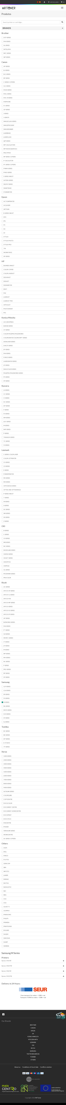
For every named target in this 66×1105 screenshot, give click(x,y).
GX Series (7, 634)
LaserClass (7, 137)
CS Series (7, 462)
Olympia (6, 910)
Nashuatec (7, 887)
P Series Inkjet (9, 494)
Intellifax (7, 49)
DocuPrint (8, 815)
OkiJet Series (8, 558)
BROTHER (33, 1025)
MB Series (7, 542)
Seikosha (7, 938)
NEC (5, 891)
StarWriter (8, 192)
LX (4, 233)
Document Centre (10, 807)
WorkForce (8, 252)
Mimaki (6, 879)
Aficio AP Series (9, 591)
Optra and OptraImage (12, 490)
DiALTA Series (8, 345)
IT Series (6, 642)
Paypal (24, 1073)
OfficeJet (7, 305)
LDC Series (7, 421)
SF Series (6, 718)
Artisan (6, 209)
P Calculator (8, 160)
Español (40, 2)
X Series (6, 505)
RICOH (33, 1048)
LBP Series (7, 141)
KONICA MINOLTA (33, 1036)
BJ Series (6, 70)
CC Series (7, 394)
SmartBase (7, 188)
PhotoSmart (8, 309)
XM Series (7, 513)
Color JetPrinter (10, 458)
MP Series (7, 653)
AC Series (7, 587)
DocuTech (7, 819)
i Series (6, 113)
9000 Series (7, 787)
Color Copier (8, 269)
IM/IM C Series (8, 638)
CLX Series (7, 690)
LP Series (6, 365)
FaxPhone (7, 102)
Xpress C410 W (33, 961)
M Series (6, 425)
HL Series (7, 45)
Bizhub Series (8, 326)
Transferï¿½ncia (42, 1073)
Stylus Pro (7, 244)
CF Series (7, 330)
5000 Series (7, 772)
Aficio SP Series (9, 614)
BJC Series (7, 74)
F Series (6, 410)
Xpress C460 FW (33, 966)
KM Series (7, 417)
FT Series (7, 630)
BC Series (7, 731)
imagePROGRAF (9, 125)
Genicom (7, 863)
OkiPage (6, 566)
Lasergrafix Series (10, 361)
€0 (62, 2)
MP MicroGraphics (10, 149)
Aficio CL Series (9, 595)
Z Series (6, 521)
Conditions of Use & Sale (30, 1067)
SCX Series (7, 714)
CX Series (7, 466)
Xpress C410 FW (33, 976)
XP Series (7, 256)
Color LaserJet (9, 273)
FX (4, 225)
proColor (7, 577)
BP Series (7, 78)
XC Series (7, 509)
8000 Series (7, 783)
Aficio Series (8, 606)
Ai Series (6, 390)
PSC (5, 313)
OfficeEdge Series (10, 486)
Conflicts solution (46, 1067)
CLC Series (7, 86)
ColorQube (8, 795)
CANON (33, 1028)
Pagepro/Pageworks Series (13, 373)
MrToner (38, 1098)
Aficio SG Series (9, 610)
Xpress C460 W (33, 971)
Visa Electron (38, 1073)
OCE (5, 899)
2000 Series (7, 760)
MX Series (7, 482)
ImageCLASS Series (10, 121)
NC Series (7, 661)
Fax (5, 293)
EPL (5, 221)
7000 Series (7, 779)
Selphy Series (8, 184)
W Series (6, 501)
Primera (6, 922)
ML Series (7, 706)
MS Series (7, 478)
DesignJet (7, 277)
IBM (5, 867)
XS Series (7, 517)
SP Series (7, 381)
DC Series (7, 402)
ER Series (7, 694)
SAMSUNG (33, 1051)
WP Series (7, 57)
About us (17, 1067)
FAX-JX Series (8, 98)
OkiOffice (7, 562)
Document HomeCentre (12, 811)
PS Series (7, 377)
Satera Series (8, 180)
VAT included (53, 2)
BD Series (7, 735)
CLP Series (7, 686)
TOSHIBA (33, 1057)
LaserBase (7, 133)
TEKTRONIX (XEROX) (33, 1054)
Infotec (6, 871)
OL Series (7, 570)
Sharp (6, 942)
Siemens (6, 946)
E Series (6, 470)
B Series (6, 530)
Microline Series (9, 550)
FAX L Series (7, 94)
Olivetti (7, 907)
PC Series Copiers (10, 164)
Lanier (6, 875)
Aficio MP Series (9, 602)
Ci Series (6, 398)
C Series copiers (9, 82)
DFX (5, 217)
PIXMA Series (8, 168)
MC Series (7, 546)
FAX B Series (8, 90)
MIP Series (7, 429)
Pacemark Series (9, 574)
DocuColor (8, 803)
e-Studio (7, 743)
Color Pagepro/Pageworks (13, 334)
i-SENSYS (6, 117)
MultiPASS (7, 153)
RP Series (7, 673)
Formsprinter (9, 474)
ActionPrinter (9, 201)
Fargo (6, 855)
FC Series (7, 105)
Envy (5, 289)
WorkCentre (8, 834)
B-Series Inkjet (9, 213)
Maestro (34, 1073)
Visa (27, 1073)
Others (33, 1060)
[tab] (33, 28)
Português (37, 2)
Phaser (6, 827)
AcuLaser (7, 205)
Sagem (6, 934)
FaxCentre (7, 823)
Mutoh (6, 883)
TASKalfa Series (9, 437)
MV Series (7, 657)
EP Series (7, 349)
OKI (33, 1045)
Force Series (8, 357)
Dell (5, 852)
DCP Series (7, 37)
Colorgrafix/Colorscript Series (15, 338)
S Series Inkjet (9, 176)
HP (33, 1033)
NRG (5, 895)
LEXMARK (33, 1042)
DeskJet (6, 281)
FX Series (7, 698)
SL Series (6, 722)
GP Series (7, 109)
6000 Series (7, 776)
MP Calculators (9, 145)
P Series (6, 433)
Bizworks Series (9, 622)
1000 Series (7, 756)
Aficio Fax (7, 598)
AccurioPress (9, 322)
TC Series (7, 441)
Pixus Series (8, 172)
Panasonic (7, 914)
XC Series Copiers (10, 838)
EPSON (33, 1031)
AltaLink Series (9, 791)
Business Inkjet (9, 265)
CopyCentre (8, 799)
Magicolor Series (10, 369)
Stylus (6, 237)
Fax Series (7, 353)
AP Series (7, 66)
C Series (6, 534)
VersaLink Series (9, 831)
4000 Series (7, 768)
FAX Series (7, 41)
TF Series (7, 747)
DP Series (7, 406)
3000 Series (7, 764)
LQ (4, 229)
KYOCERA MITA (33, 1039)
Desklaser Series (9, 341)
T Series (6, 497)
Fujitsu (6, 859)
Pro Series (7, 669)
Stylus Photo (8, 240)
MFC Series (7, 53)
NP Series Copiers (10, 157)
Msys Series (8, 710)
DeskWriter (8, 285)
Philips (6, 918)
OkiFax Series (8, 554)
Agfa (5, 848)
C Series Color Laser (11, 454)
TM (5, 248)
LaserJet (7, 297)
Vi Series (6, 445)
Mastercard (31, 1073)
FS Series (6, 414)
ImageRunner (8, 129)
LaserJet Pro (8, 301)
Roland (6, 930)
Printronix (8, 926)
